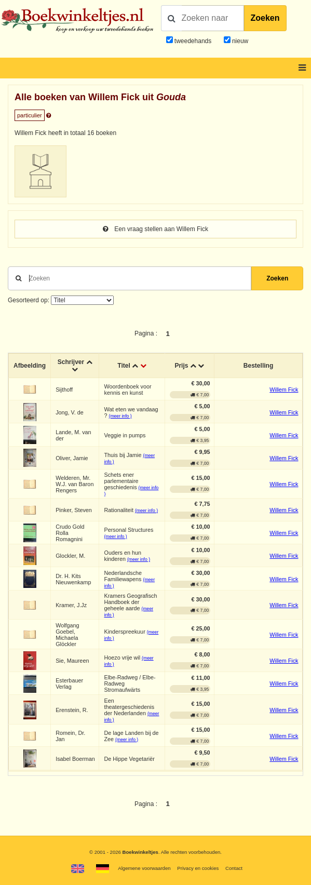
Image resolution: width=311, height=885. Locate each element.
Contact (233, 868)
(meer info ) (120, 416)
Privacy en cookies (198, 868)
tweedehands (192, 41)
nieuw (240, 41)
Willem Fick (283, 389)
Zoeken (265, 18)
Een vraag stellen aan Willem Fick (155, 229)
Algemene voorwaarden (144, 868)
